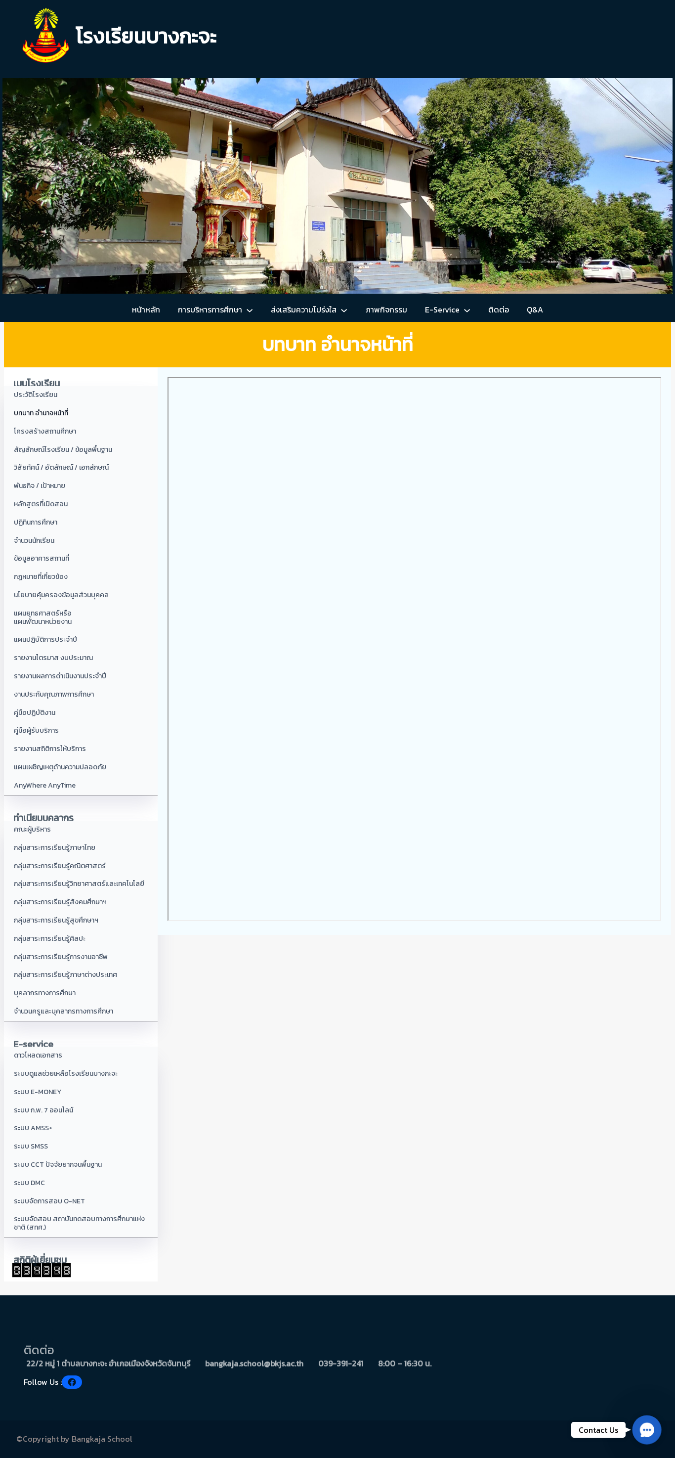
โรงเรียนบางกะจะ (146, 36)
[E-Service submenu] (467, 310)
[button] (647, 1430)
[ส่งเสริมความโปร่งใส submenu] (343, 310)
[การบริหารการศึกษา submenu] (249, 310)
